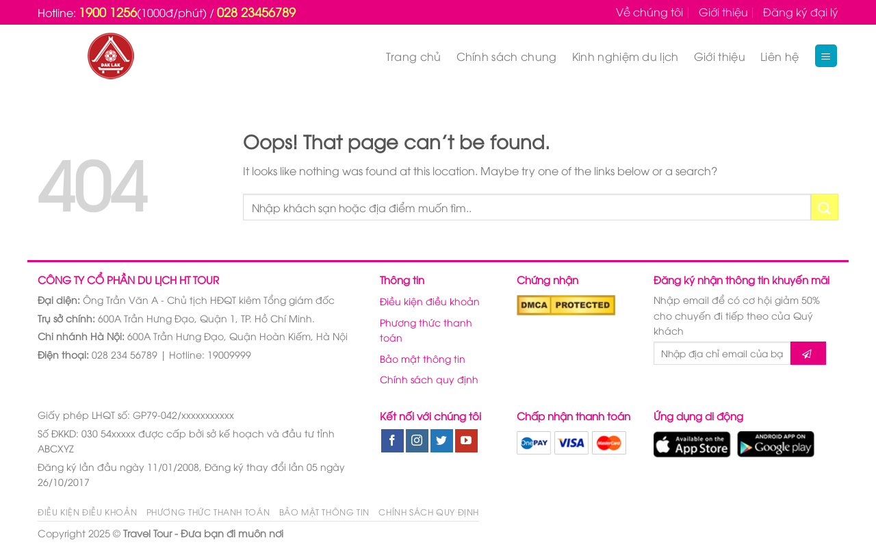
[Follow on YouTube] (466, 440)
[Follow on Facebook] (392, 440)
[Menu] (826, 55)
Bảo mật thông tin (422, 358)
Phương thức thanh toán (426, 330)
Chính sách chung (506, 56)
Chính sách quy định (429, 378)
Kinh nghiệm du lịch (625, 56)
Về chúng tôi (649, 11)
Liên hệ (779, 56)
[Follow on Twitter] (441, 440)
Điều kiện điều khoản (430, 300)
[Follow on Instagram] (417, 440)
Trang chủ (413, 56)
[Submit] (824, 207)
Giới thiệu (723, 11)
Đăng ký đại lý (800, 11)
